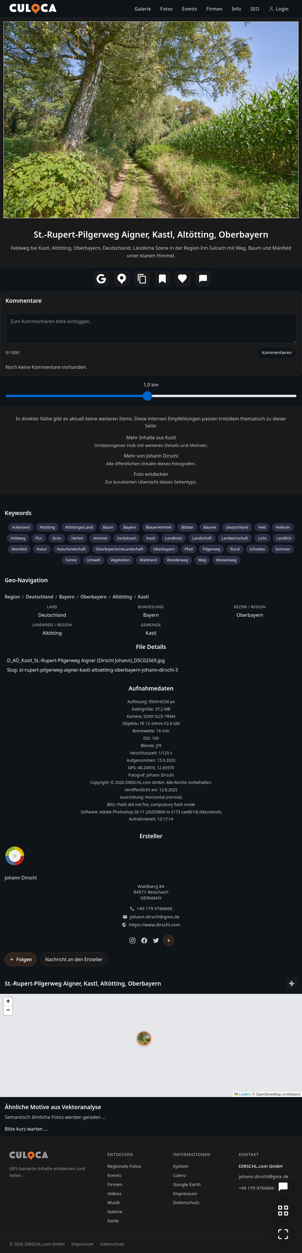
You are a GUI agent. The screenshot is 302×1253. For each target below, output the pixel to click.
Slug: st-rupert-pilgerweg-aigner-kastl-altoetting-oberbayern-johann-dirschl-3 (92, 670)
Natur (42, 549)
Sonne (71, 560)
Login (279, 9)
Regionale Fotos (124, 1166)
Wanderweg (177, 560)
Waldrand (148, 560)
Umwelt (94, 560)
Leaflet (242, 1094)
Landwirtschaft (235, 538)
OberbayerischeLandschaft (119, 549)
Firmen (214, 9)
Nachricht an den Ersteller (74, 959)
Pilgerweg (211, 549)
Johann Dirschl (21, 877)
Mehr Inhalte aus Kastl (151, 437)
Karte (113, 1221)
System (180, 1166)
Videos (114, 1193)
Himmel (100, 538)
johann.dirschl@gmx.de (154, 917)
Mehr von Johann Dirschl (151, 456)
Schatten (257, 549)
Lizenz (179, 1175)
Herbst (77, 538)
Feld (262, 527)
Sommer (282, 549)
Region (12, 597)
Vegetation (120, 560)
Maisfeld (19, 549)
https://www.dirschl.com (154, 925)
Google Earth (187, 1184)
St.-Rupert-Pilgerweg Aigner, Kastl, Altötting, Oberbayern (151, 234)
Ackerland (21, 527)
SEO (255, 9)
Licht (262, 538)
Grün (56, 538)
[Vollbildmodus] (283, 1234)
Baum (108, 527)
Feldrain (283, 527)
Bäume (209, 527)
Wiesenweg (226, 560)
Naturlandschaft (71, 549)
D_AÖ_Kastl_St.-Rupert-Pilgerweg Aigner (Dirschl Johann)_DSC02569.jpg (86, 660)
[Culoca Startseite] (33, 9)
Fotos (166, 9)
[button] (144, 1038)
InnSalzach (126, 538)
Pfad (189, 549)
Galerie (142, 9)
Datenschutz (186, 1202)
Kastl (150, 538)
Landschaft (202, 538)
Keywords (18, 513)
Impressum (185, 1193)
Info (236, 9)
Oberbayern (164, 549)
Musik (113, 1202)
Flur (38, 538)
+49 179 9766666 (155, 908)
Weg (202, 560)
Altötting (47, 527)
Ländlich (284, 538)
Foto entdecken (151, 474)
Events (189, 9)
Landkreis (173, 538)
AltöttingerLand (79, 527)
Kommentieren (277, 352)
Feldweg (18, 538)
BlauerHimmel (158, 527)
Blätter (187, 527)
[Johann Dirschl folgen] (168, 940)
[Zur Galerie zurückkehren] (283, 1210)
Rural (234, 549)
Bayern (129, 527)
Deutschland (237, 527)
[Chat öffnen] (283, 1187)
